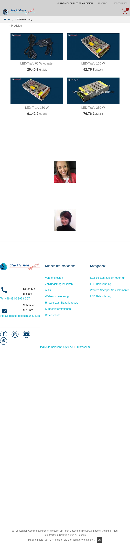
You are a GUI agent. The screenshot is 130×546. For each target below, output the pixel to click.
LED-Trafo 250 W (93, 107)
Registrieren (120, 3)
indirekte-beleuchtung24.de (56, 347)
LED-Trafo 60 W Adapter (36, 63)
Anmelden (103, 3)
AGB (48, 290)
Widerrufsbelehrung (57, 296)
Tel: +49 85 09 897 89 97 (15, 298)
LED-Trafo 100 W (93, 63)
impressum (83, 347)
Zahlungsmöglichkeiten (59, 284)
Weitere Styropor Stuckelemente (109, 290)
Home (7, 19)
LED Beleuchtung (100, 296)
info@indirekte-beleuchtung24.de (20, 315)
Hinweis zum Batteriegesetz (61, 302)
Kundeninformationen (58, 308)
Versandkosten (54, 277)
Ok (99, 540)
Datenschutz (52, 315)
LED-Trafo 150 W (37, 107)
